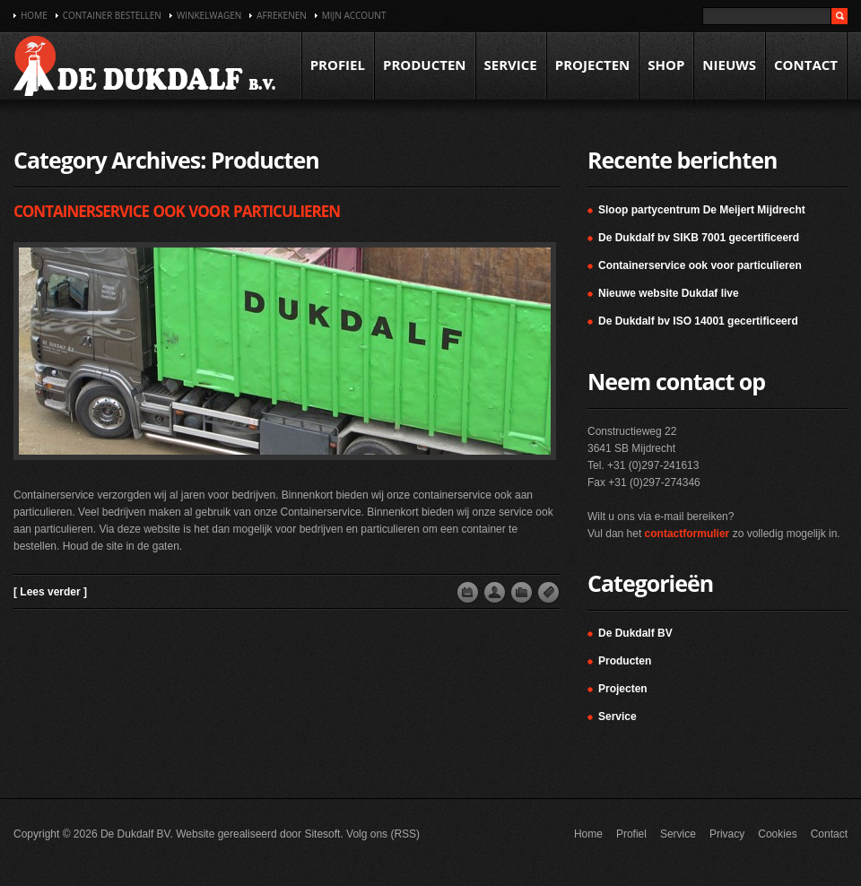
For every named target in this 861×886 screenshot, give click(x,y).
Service (510, 65)
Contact (806, 65)
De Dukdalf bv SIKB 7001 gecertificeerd (698, 237)
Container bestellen (112, 15)
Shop (666, 65)
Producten (424, 65)
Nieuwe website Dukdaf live (668, 293)
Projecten (592, 65)
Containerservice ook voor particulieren (176, 211)
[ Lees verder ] (50, 592)
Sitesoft (322, 834)
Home (34, 15)
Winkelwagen (209, 15)
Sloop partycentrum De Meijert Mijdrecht (701, 210)
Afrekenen (282, 15)
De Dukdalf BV (635, 633)
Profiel (337, 65)
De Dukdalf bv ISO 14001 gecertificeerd (698, 321)
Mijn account (354, 15)
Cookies (777, 834)
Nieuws (729, 65)
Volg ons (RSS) (383, 834)
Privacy (726, 834)
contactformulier (687, 533)
